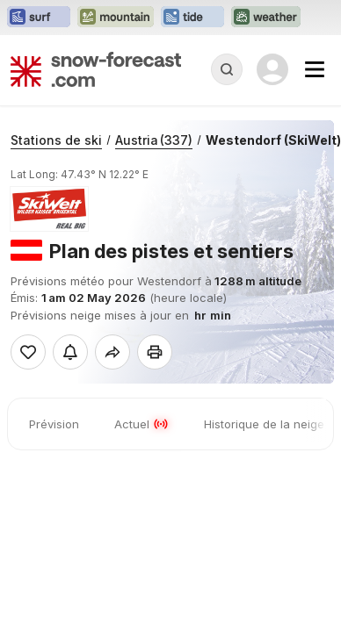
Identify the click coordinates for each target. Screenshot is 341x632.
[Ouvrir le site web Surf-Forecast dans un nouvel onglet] (38, 17)
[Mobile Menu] (314, 69)
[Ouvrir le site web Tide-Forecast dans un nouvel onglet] (192, 17)
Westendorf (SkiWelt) (273, 140)
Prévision (54, 424)
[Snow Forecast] (96, 69)
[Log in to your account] (272, 69)
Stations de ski (56, 140)
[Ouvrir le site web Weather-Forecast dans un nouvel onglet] (266, 17)
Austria (153, 140)
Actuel (141, 424)
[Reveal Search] (227, 69)
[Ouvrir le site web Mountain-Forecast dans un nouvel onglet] (115, 17)
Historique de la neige (264, 424)
